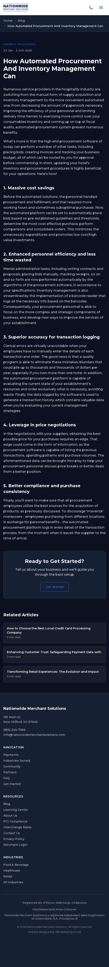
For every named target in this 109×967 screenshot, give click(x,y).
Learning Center (15, 810)
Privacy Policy (13, 839)
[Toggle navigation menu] (101, 7)
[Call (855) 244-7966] (91, 7)
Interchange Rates (17, 827)
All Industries (13, 882)
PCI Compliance (15, 821)
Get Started (54, 587)
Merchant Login (15, 845)
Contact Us (11, 833)
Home (7, 20)
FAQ (6, 778)
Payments (11, 755)
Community (12, 766)
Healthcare (11, 870)
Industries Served (16, 760)
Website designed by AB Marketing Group (54, 931)
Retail (7, 876)
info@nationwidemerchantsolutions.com (34, 735)
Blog (21, 20)
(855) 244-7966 (14, 730)
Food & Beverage (16, 865)
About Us (10, 815)
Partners (10, 772)
